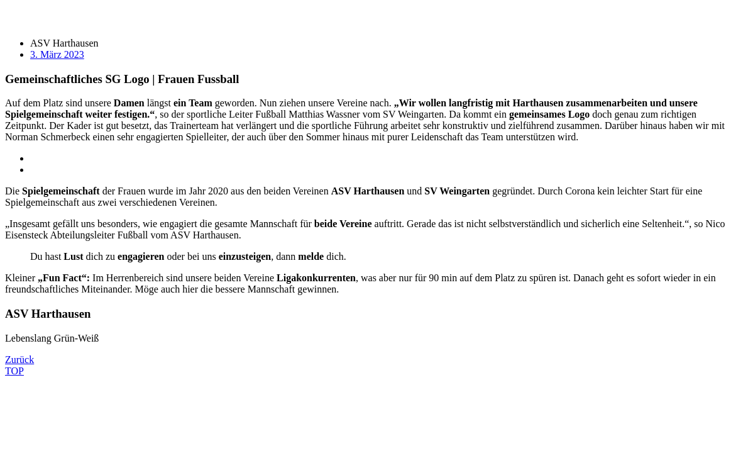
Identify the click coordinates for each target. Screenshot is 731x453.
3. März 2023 (57, 54)
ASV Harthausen (64, 43)
